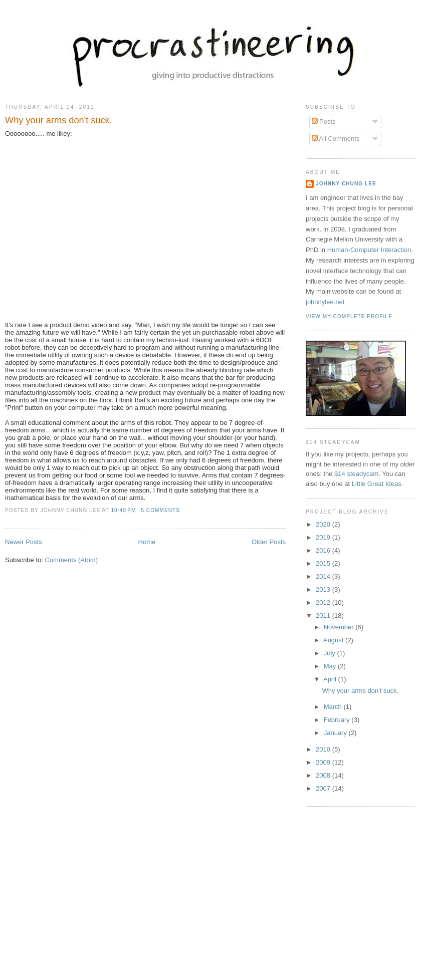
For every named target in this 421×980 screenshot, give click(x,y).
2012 (324, 602)
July (330, 653)
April (330, 679)
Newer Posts (23, 542)
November (340, 627)
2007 (324, 788)
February (338, 719)
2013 (324, 589)
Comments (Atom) (71, 560)
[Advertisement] (215, 902)
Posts (324, 121)
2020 (324, 524)
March (334, 706)
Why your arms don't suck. (58, 120)
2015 (324, 563)
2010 (324, 749)
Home (147, 542)
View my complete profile (349, 316)
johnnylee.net (325, 302)
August (334, 640)
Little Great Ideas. (377, 483)
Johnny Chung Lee (346, 183)
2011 (324, 615)
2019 (324, 537)
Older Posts (269, 542)
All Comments (336, 138)
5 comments (160, 510)
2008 (324, 775)
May (331, 666)
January (336, 733)
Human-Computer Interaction (369, 250)
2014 (324, 576)
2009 (324, 762)
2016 (324, 550)
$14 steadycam (356, 473)
